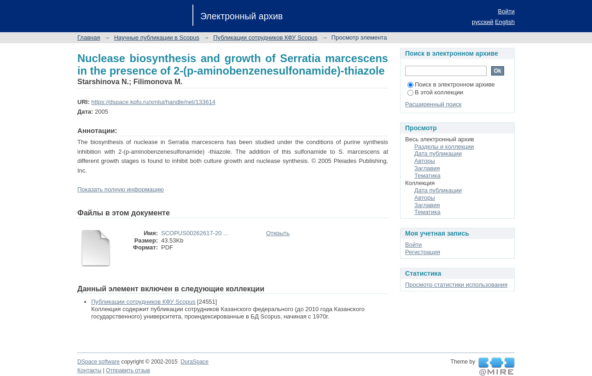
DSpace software (98, 362)
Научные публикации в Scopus (156, 37)
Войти (506, 11)
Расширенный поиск (433, 104)
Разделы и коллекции (444, 146)
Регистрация (422, 252)
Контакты (89, 370)
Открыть (278, 233)
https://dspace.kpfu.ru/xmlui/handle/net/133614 (153, 101)
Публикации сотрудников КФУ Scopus (265, 37)
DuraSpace (194, 362)
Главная (88, 37)
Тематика (427, 175)
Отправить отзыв (128, 370)
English (505, 21)
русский (482, 21)
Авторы (424, 160)
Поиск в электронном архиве (451, 84)
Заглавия (427, 168)
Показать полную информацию (120, 189)
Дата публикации (438, 153)
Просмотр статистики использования (456, 284)
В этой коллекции (435, 92)
